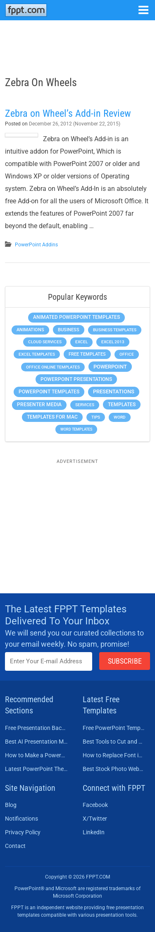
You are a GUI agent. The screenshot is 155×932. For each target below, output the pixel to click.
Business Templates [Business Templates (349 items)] (114, 329)
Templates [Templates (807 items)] (122, 404)
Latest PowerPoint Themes (36, 769)
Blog (11, 805)
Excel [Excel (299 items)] (81, 342)
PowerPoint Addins (36, 245)
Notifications (21, 818)
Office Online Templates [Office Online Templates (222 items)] (53, 367)
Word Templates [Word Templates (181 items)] (76, 429)
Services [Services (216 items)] (84, 404)
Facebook (95, 805)
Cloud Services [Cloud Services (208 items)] (45, 342)
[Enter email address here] (48, 661)
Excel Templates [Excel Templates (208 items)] (37, 354)
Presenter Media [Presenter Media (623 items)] (39, 404)
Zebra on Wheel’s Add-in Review (68, 113)
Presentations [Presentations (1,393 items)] (113, 391)
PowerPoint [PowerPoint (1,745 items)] (110, 367)
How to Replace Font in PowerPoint (114, 755)
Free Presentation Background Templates (36, 728)
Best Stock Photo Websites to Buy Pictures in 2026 (114, 769)
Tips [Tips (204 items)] (95, 417)
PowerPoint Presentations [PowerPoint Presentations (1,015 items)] (76, 379)
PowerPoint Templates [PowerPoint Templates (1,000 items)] (49, 392)
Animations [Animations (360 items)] (30, 329)
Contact (15, 846)
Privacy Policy (23, 832)
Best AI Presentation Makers (36, 741)
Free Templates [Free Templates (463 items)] (87, 354)
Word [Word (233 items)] (120, 417)
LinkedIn (94, 832)
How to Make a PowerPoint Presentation (36, 755)
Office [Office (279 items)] (126, 354)
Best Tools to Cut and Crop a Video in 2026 (114, 741)
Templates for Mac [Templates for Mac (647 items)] (52, 417)
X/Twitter (95, 818)
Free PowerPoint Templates (114, 728)
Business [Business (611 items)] (68, 329)
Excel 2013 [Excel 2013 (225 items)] (112, 342)
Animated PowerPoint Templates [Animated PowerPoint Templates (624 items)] (76, 317)
